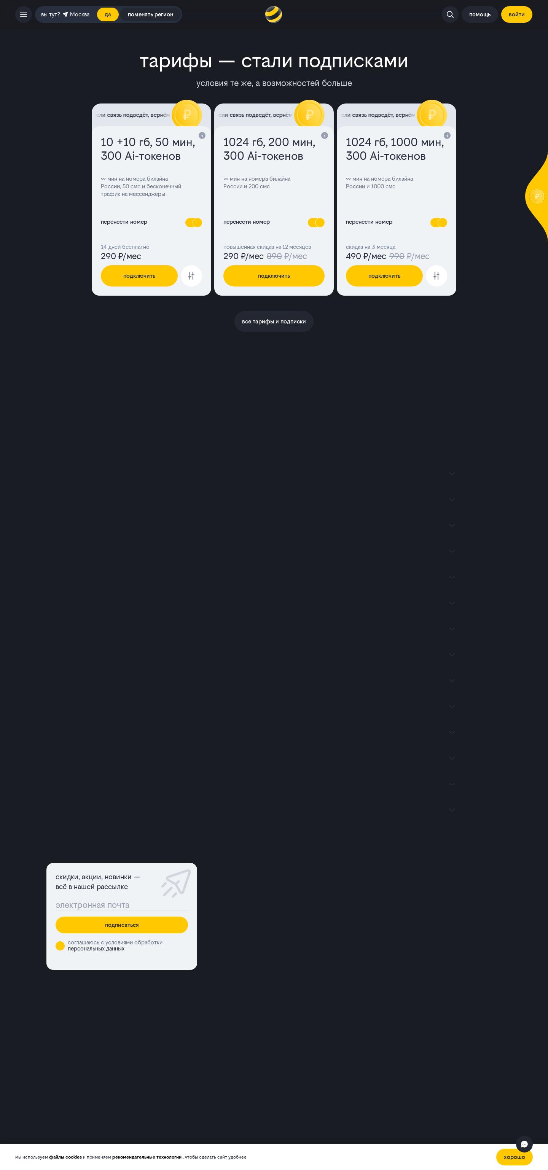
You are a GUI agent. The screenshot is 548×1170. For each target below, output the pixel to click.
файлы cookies (66, 1157)
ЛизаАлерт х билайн (429, 945)
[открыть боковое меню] (23, 14)
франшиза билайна (298, 1037)
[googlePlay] (118, 1008)
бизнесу (406, 984)
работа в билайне (296, 1015)
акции (405, 906)
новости (409, 932)
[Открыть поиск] (450, 14)
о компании (289, 984)
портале (153, 1134)
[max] (476, 1086)
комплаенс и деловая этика (431, 1015)
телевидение (295, 893)
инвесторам (411, 994)
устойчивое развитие (423, 1026)
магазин (409, 880)
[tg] (491, 1086)
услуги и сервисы (303, 919)
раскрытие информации (305, 994)
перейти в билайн (303, 906)
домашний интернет (307, 880)
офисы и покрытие (427, 867)
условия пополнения (300, 1026)
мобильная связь (301, 867)
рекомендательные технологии (147, 1157)
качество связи (420, 919)
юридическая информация (308, 1005)
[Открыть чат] (524, 1144)
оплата (285, 932)
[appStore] (178, 1008)
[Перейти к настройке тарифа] (191, 276)
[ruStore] (158, 1008)
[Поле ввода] (122, 904)
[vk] (430, 1086)
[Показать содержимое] (274, 473)
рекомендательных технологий (116, 1113)
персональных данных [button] (96, 948)
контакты (411, 893)
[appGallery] (138, 1008)
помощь (287, 945)
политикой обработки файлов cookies (298, 1106)
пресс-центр (412, 1005)
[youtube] (446, 1086)
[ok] (461, 1086)
